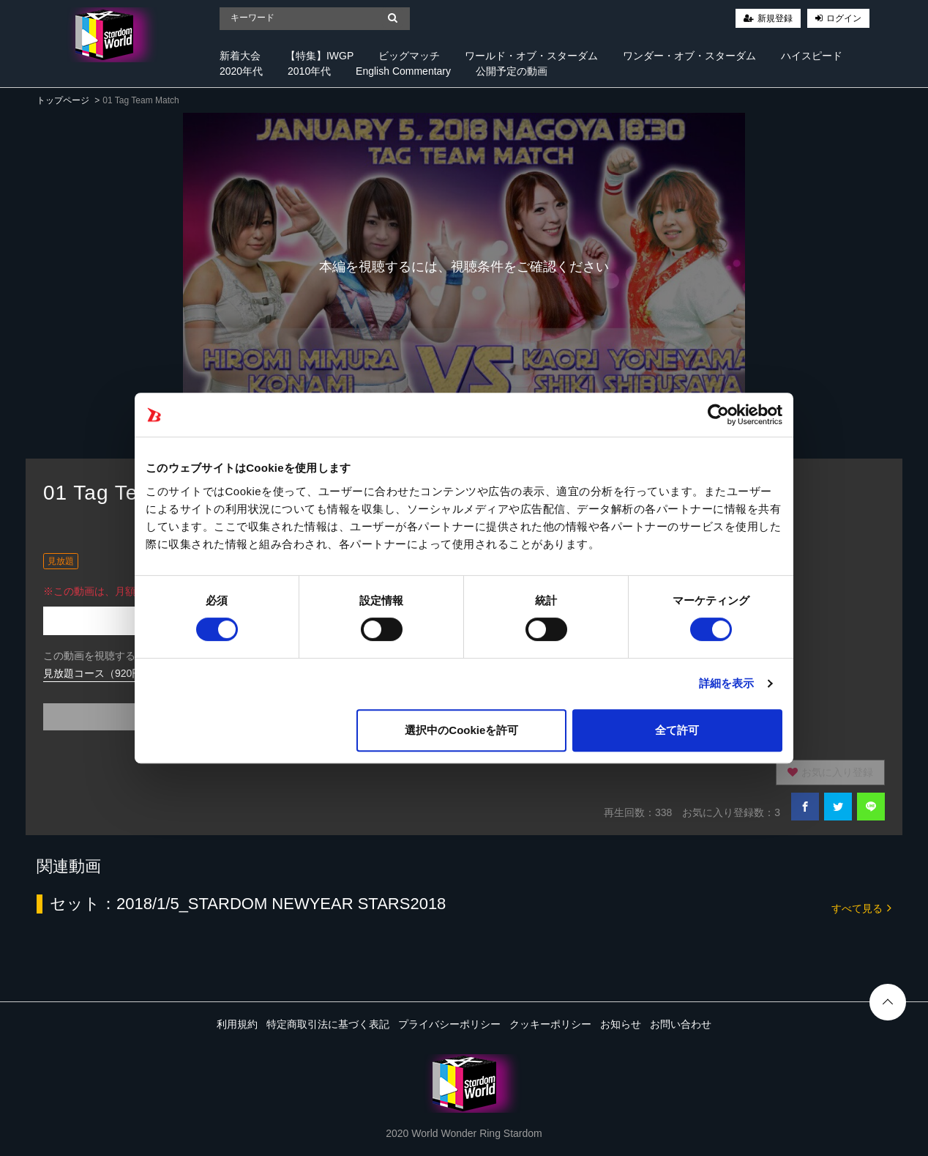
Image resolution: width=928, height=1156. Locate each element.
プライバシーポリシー (449, 1024)
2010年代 (309, 71)
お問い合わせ (680, 1024)
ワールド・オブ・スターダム (531, 56)
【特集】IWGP (319, 56)
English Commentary (403, 71)
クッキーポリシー (550, 1024)
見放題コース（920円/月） (104, 673)
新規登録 (775, 18)
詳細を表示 (727, 683)
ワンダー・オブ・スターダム (689, 56)
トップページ (63, 100)
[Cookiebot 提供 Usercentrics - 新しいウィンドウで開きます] (718, 415)
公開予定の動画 (511, 71)
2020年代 (241, 71)
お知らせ (620, 1024)
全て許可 (677, 730)
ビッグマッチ (409, 56)
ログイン (843, 18)
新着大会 (240, 56)
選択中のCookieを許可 (461, 730)
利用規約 (237, 1024)
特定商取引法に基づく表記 (327, 1024)
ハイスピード (811, 56)
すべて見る (861, 907)
